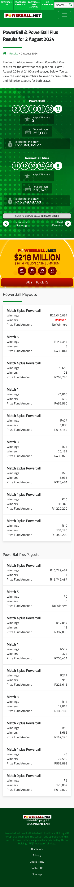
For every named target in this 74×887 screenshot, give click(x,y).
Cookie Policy (37, 862)
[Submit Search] (70, 4)
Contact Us (37, 868)
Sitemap (37, 874)
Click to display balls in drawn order (37, 216)
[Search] (64, 5)
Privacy (37, 855)
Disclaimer (37, 849)
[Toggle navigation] (64, 15)
